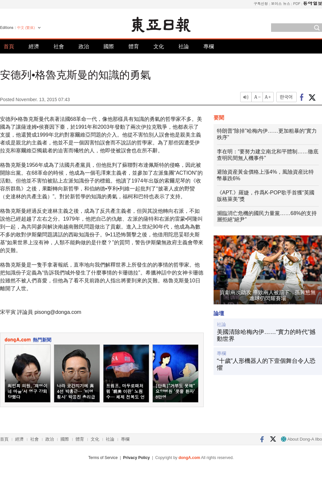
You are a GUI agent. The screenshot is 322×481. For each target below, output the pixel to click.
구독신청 (261, 3)
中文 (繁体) (26, 28)
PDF (296, 3)
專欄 (208, 46)
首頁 (9, 46)
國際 (109, 46)
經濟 (34, 46)
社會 (59, 46)
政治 (84, 46)
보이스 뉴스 (280, 3)
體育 (133, 46)
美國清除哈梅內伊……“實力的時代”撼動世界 (266, 335)
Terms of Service (103, 457)
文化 (158, 46)
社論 (183, 46)
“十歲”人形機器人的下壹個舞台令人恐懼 (266, 364)
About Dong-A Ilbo (301, 439)
